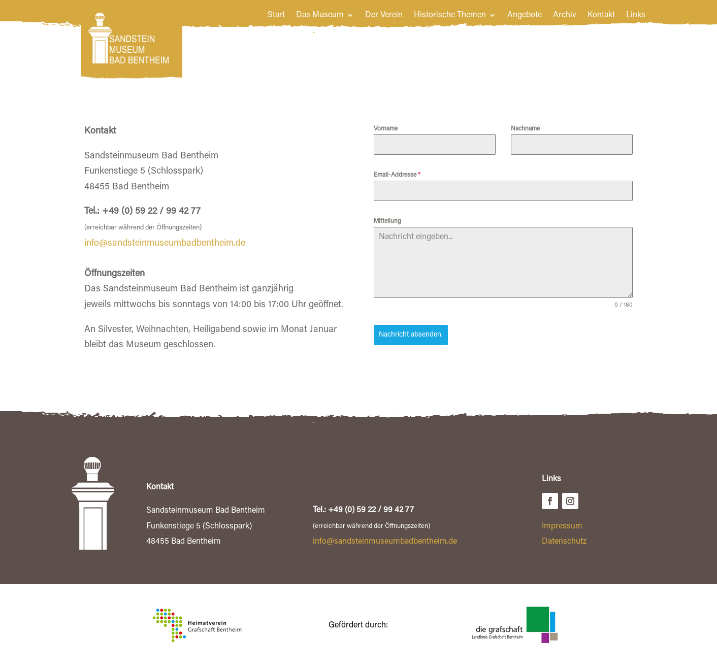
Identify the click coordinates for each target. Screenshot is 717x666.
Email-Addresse (397, 175)
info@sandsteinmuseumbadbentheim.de (164, 243)
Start (276, 15)
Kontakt (601, 15)
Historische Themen (450, 15)
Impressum (562, 525)
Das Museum (320, 15)
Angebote (524, 15)
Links (635, 15)
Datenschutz (564, 541)
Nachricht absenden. (411, 335)
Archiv (564, 15)
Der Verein (384, 15)
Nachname (525, 129)
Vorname (386, 129)
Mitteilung (387, 221)
